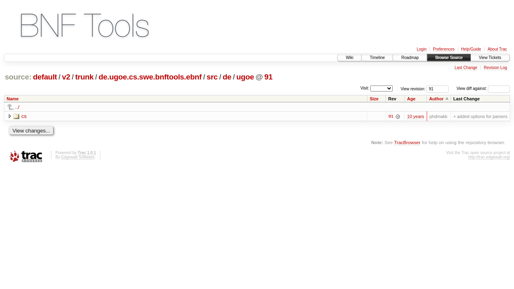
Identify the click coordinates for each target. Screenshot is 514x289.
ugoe (245, 77)
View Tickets (490, 57)
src (212, 77)
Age (411, 98)
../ (17, 107)
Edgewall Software (77, 157)
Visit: (364, 88)
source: (18, 77)
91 (268, 77)
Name (13, 98)
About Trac (497, 49)
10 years (415, 116)
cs (24, 116)
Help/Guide (471, 49)
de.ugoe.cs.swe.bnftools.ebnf (150, 77)
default (45, 77)
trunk (84, 77)
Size (374, 98)
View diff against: (483, 88)
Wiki (349, 57)
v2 (66, 77)
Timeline (377, 57)
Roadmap (409, 57)
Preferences (444, 49)
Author (436, 98)
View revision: (413, 88)
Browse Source (449, 57)
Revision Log (495, 67)
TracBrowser (407, 142)
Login (421, 49)
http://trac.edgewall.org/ (489, 157)
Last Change (466, 67)
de (227, 77)
